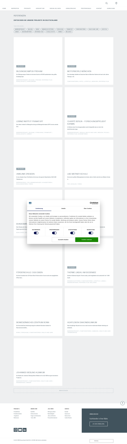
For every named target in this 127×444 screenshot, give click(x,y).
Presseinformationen (52, 417)
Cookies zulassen (87, 239)
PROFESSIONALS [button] (86, 8)
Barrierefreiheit (20, 29)
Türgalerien (16, 415)
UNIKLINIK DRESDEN (25, 174)
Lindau (17, 31)
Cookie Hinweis (68, 417)
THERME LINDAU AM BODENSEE (81, 272)
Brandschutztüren (48, 29)
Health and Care (93, 29)
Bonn (37, 29)
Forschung (60, 29)
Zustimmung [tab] (39, 208)
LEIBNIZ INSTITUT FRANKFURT (29, 121)
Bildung (30, 29)
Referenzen (16, 417)
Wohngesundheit (51, 411)
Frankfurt (70, 29)
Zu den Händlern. (99, 424)
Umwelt (60, 31)
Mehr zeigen (63, 390)
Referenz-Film (39, 31)
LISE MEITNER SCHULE (77, 174)
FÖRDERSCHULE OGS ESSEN (29, 272)
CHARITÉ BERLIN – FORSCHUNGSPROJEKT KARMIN (86, 122)
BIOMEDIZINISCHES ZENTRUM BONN (32, 322)
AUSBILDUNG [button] (111, 8)
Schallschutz (50, 31)
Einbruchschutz (34, 413)
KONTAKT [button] (99, 8)
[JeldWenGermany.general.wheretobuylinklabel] (116, 3)
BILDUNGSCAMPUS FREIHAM (29, 71)
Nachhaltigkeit (51, 413)
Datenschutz (67, 415)
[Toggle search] (106, 3)
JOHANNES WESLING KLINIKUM (30, 372)
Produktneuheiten (18, 413)
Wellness (69, 31)
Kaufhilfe (33, 411)
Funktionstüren (81, 29)
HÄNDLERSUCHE (71, 8)
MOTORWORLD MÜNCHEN (79, 71)
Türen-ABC (33, 417)
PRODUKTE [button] (27, 8)
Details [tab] (63, 208)
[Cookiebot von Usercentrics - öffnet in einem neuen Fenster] (91, 203)
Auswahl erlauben (63, 239)
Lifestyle (104, 29)
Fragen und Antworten (36, 415)
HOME (4, 8)
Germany (94, 441)
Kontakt (66, 411)
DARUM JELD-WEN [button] (55, 8)
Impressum (67, 413)
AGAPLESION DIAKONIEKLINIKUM (82, 322)
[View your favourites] (111, 3)
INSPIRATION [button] (15, 8)
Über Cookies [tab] (88, 208)
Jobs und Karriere (52, 415)
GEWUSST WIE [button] (40, 8)
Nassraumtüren (27, 31)
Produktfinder (17, 411)
